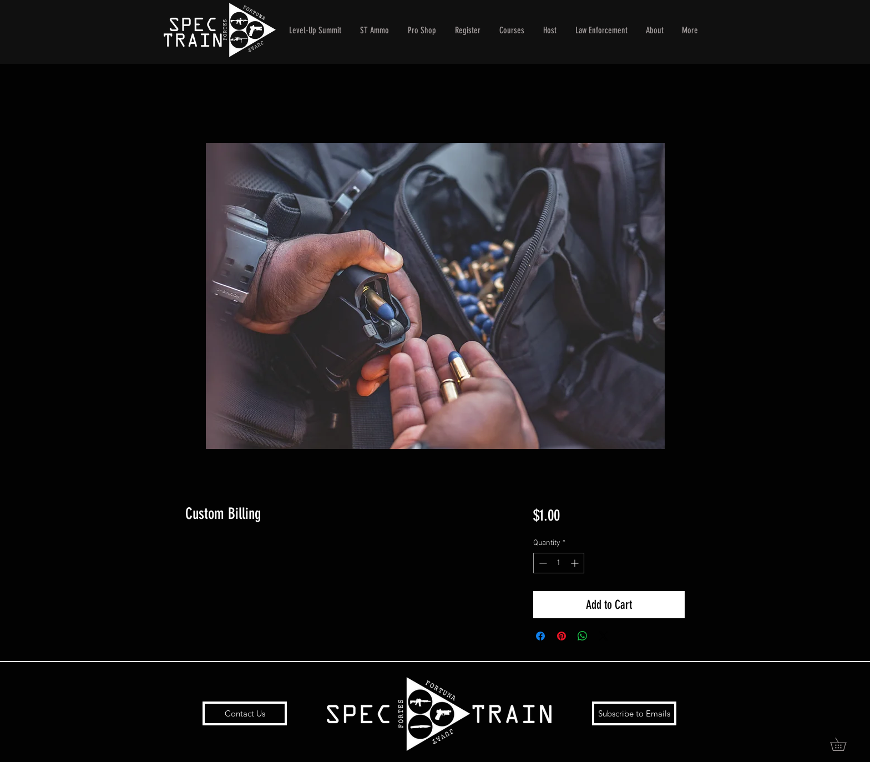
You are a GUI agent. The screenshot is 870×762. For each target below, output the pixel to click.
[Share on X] (603, 636)
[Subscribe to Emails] (634, 713)
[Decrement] (542, 563)
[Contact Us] (245, 713)
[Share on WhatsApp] (582, 636)
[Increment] (576, 563)
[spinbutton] (559, 563)
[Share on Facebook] (540, 636)
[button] (844, 744)
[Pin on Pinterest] (561, 636)
